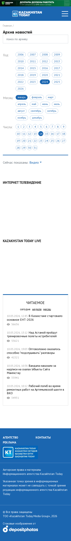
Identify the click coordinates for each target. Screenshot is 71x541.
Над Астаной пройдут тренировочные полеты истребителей (35, 337)
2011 (33, 61)
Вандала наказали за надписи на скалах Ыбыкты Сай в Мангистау (35, 371)
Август (21, 111)
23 (40, 140)
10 (18, 133)
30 (29, 147)
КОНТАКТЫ (43, 437)
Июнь (45, 104)
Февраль (37, 97)
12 (29, 133)
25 (52, 140)
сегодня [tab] (25, 309)
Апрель (22, 104)
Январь (22, 97)
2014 (21, 68)
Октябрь (51, 111)
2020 (45, 75)
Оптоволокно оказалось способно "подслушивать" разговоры (35, 353)
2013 (57, 61)
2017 (57, 68)
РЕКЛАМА (9, 442)
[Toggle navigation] (65, 13)
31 (35, 147)
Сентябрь (36, 111)
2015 (33, 68)
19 (18, 140)
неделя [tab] (36, 309)
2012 (45, 61)
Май (34, 104)
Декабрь (37, 117)
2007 (33, 54)
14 (40, 133)
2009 (57, 54)
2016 (45, 68)
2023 (33, 82)
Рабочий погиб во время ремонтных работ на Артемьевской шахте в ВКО (35, 392)
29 (23, 147)
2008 (45, 54)
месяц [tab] (47, 309)
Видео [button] (34, 162)
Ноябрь (22, 117)
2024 (45, 82)
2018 (21, 75)
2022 (21, 82)
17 (57, 133)
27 (63, 140)
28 (18, 147)
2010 (21, 61)
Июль (57, 104)
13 (35, 133)
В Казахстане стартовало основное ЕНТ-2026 (35, 320)
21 (29, 140)
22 (35, 140)
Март (50, 97)
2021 (57, 75)
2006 (21, 54)
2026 (21, 88)
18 (63, 133)
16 (52, 133)
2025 (57, 82)
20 (23, 140)
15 (46, 133)
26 (57, 140)
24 (46, 140)
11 (23, 133)
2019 (33, 75)
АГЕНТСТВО (10, 437)
